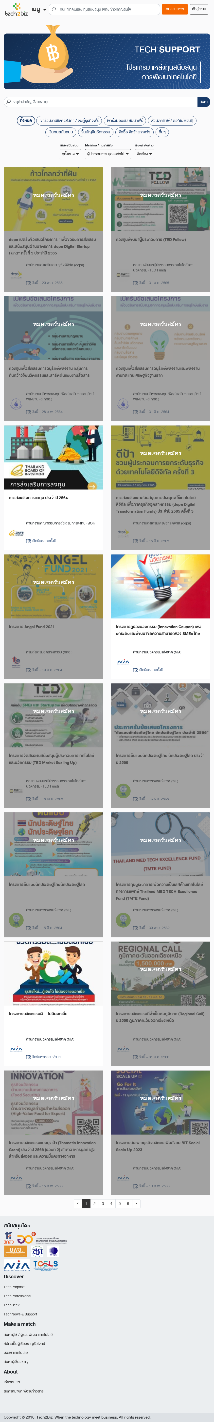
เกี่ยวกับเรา (12, 1382)
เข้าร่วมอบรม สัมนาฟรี (125, 120)
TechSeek (11, 1305)
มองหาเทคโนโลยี (16, 1353)
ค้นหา (204, 102)
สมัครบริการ (175, 9)
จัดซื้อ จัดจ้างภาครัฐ (134, 132)
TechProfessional (17, 1296)
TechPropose (14, 1287)
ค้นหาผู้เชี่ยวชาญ (16, 1362)
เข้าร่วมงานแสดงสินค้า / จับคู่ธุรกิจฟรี (69, 120)
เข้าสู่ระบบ (199, 9)
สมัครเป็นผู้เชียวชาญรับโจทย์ (24, 1344)
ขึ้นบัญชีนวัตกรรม (95, 132)
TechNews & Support (20, 1314)
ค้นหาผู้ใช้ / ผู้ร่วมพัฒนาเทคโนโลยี (28, 1335)
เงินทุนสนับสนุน (61, 132)
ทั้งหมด (26, 120)
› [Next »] (136, 1203)
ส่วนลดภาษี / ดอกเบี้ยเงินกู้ (172, 120)
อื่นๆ (162, 132)
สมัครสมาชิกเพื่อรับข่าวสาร (23, 1391)
